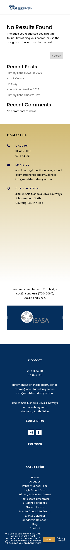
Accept (49, 539)
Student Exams (35, 507)
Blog (35, 524)
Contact (35, 528)
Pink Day (12, 84)
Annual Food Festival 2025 (23, 89)
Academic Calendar (34, 520)
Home (35, 477)
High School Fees (35, 490)
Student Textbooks (35, 503)
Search (56, 56)
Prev (7, 317)
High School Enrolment (35, 499)
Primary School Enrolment (35, 494)
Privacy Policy (61, 539)
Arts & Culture (16, 78)
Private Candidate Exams (35, 511)
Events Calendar (35, 516)
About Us (34, 481)
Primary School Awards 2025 (24, 73)
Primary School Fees (34, 486)
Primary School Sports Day (23, 95)
